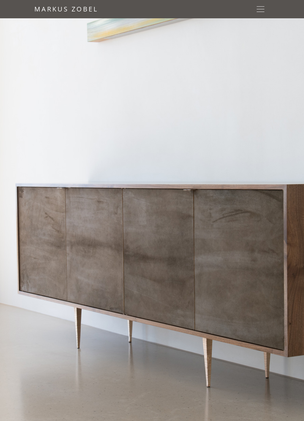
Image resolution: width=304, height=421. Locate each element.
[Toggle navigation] (260, 9)
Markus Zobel (66, 9)
